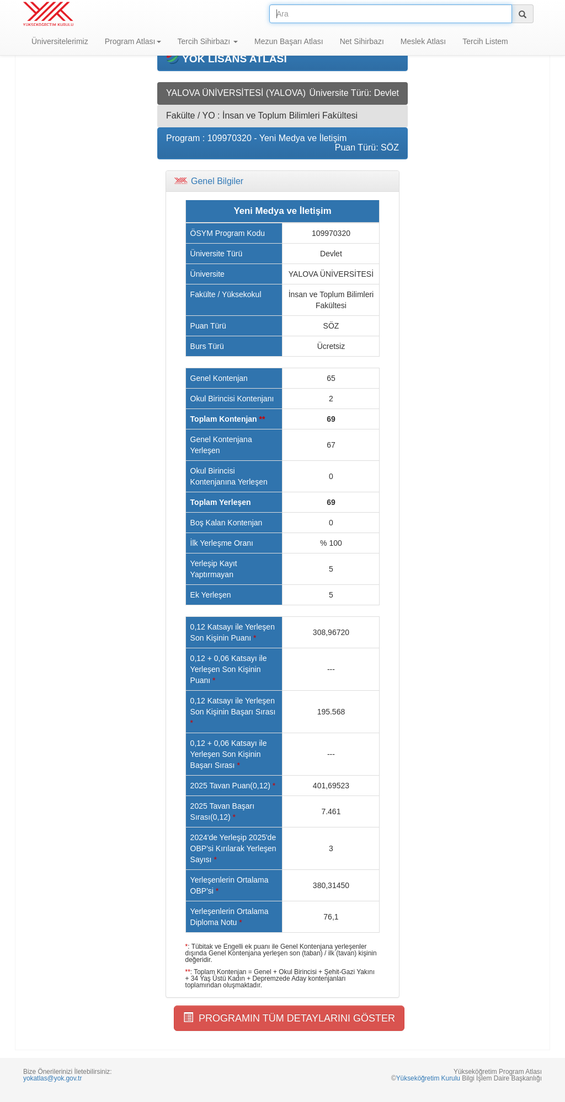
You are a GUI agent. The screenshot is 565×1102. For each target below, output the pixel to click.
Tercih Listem (485, 41)
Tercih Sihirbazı (208, 41)
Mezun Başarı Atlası (288, 41)
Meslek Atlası (423, 41)
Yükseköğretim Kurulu (428, 1078)
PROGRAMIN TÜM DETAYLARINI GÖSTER (289, 1018)
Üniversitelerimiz (59, 41)
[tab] (282, 181)
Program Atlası (133, 41)
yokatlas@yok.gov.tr (52, 1078)
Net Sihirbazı (362, 41)
